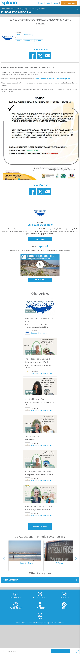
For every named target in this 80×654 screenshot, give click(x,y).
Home (3, 9)
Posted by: (18, 32)
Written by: (40, 222)
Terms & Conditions (54, 623)
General (42, 9)
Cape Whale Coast (12, 9)
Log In (56, 3)
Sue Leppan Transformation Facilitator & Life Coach (42, 373)
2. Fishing (59, 563)
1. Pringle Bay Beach (25, 563)
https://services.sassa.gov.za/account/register (52, 79)
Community (28, 40)
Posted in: (18, 38)
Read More (40, 280)
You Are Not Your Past (35, 399)
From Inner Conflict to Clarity (38, 506)
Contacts (41, 3)
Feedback (49, 3)
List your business (69, 3)
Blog (36, 9)
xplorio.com (45, 623)
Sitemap (61, 623)
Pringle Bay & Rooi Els (27, 9)
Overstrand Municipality (24, 34)
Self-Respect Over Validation (38, 471)
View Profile (40, 239)
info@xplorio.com (36, 623)
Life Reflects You (32, 436)
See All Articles (40, 526)
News (18, 40)
